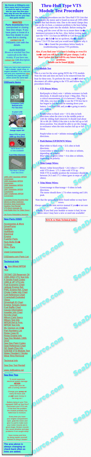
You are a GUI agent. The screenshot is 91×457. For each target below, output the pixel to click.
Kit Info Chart (10, 315)
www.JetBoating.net (14, 370)
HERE (71, 62)
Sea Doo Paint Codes (15, 343)
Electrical (8, 234)
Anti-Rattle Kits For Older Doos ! (17, 210)
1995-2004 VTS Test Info (16, 277)
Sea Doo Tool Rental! (14, 365)
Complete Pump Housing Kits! (16, 200)
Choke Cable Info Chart (15, 292)
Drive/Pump (10, 226)
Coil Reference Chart (14, 295)
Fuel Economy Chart (14, 284)
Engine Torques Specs (15, 305)
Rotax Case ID (11, 333)
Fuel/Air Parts (11, 239)
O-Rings (8, 244)
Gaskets (8, 229)
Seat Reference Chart (15, 346)
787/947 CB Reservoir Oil (16, 274)
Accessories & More (14, 224)
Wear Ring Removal (14, 356)
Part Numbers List (13, 330)
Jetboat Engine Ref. (14, 287)
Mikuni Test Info (12, 320)
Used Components (13, 252)
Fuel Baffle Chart (12, 307)
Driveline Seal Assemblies (14, 204)
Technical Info (11, 360)
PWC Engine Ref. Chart (16, 290)
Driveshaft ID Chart (13, 302)
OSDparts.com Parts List (16, 256)
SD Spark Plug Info (13, 348)
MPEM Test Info (12, 325)
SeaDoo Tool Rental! (12, 206)
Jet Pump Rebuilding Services (16, 214)
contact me (16, 40)
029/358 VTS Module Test (17, 351)
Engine (7, 236)
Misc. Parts (9, 247)
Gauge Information (13, 310)
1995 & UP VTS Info (14, 282)
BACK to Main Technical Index (61, 220)
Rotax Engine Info (13, 335)
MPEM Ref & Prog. (13, 322)
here (28, 73)
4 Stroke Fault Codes (14, 279)
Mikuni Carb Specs (13, 317)
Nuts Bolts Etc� (12, 242)
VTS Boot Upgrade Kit (13, 208)
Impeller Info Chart (13, 312)
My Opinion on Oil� (14, 328)
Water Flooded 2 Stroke (16, 353)
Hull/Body (9, 231)
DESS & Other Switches (14, 202)
